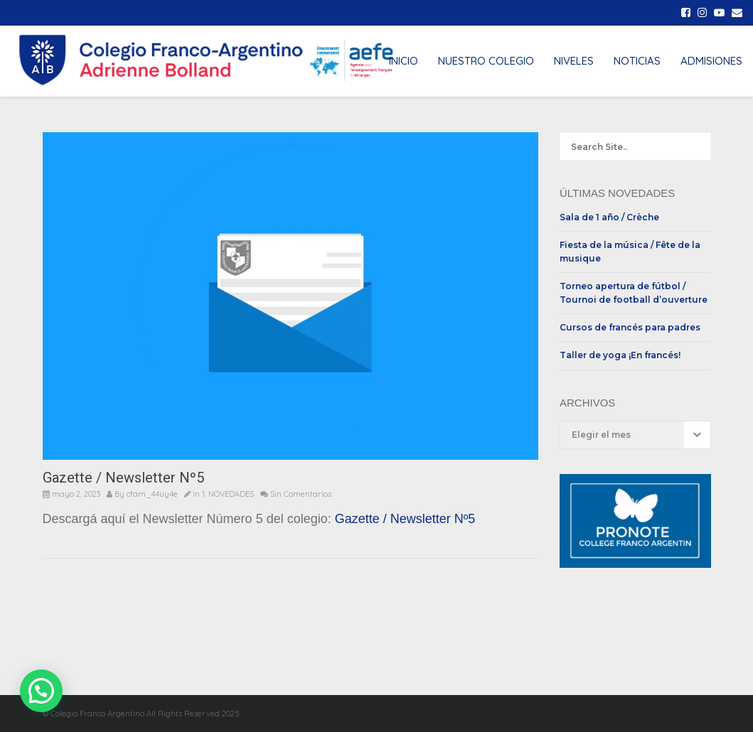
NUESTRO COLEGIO (486, 61)
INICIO (403, 61)
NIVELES (574, 61)
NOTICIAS (637, 61)
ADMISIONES (711, 61)
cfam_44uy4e (152, 494)
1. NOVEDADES (228, 494)
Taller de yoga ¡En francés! (620, 355)
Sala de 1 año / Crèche (609, 217)
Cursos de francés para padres (630, 327)
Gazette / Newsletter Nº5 (405, 519)
